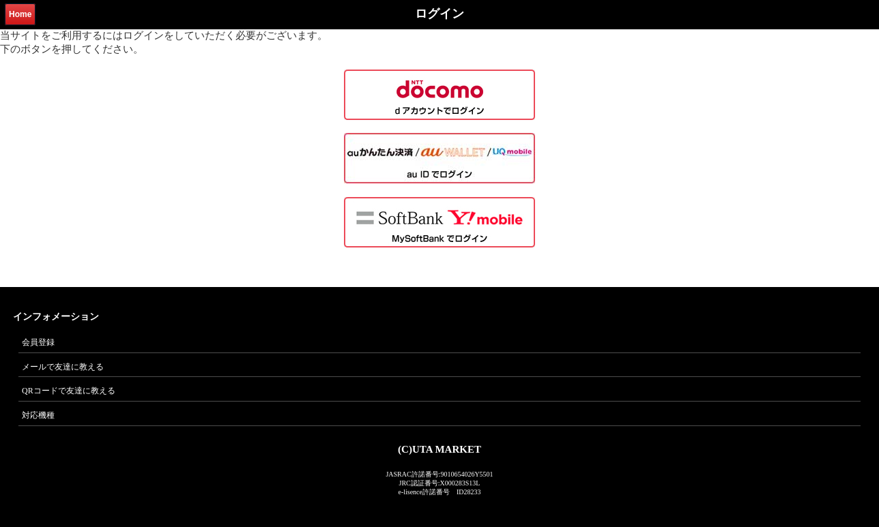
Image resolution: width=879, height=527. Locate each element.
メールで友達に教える (63, 367)
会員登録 (38, 342)
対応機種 (38, 415)
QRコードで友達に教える (68, 390)
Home (20, 14)
